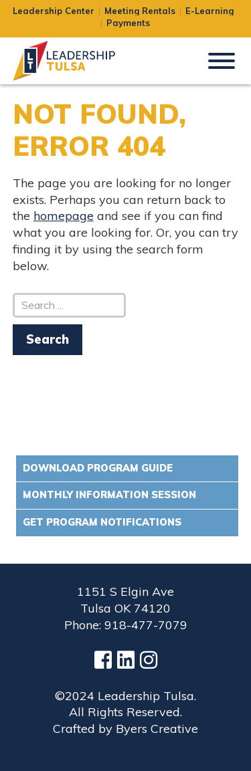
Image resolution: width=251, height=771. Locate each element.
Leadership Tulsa (80, 61)
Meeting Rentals (139, 11)
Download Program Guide (98, 468)
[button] (221, 59)
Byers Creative (157, 728)
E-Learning (209, 11)
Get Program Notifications (102, 522)
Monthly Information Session (109, 495)
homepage (63, 215)
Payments (128, 23)
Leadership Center (53, 11)
